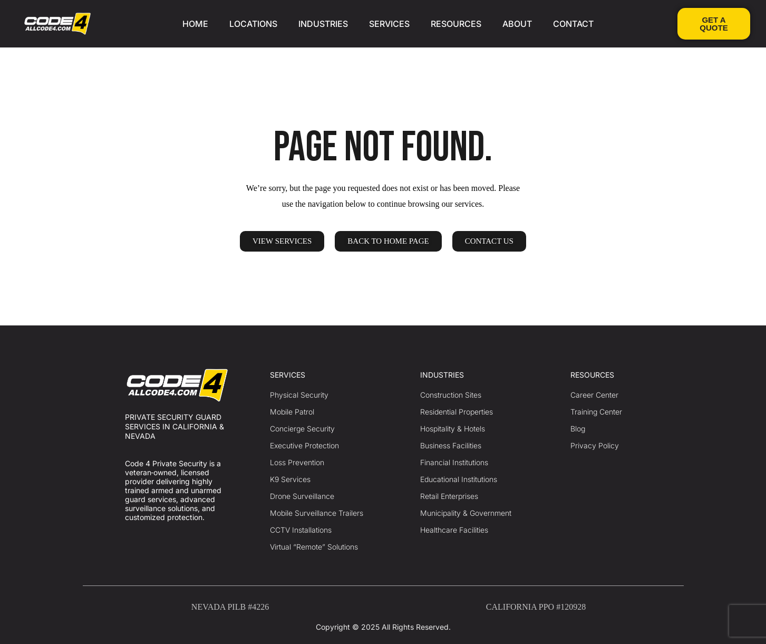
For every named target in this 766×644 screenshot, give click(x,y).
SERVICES (389, 23)
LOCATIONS (253, 23)
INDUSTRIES (323, 23)
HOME (195, 23)
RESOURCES (456, 23)
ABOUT (517, 23)
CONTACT (573, 23)
